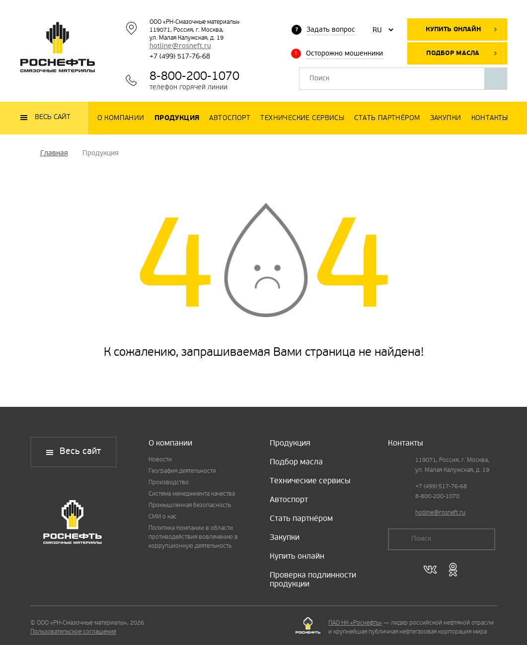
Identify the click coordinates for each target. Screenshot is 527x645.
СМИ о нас (163, 517)
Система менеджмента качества (192, 494)
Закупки (285, 538)
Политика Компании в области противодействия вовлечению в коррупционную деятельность (193, 537)
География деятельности (182, 471)
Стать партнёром (301, 519)
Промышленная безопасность (190, 506)
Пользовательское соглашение (73, 632)
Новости (160, 460)
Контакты (405, 444)
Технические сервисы (310, 481)
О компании (170, 444)
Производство (169, 483)
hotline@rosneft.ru (180, 46)
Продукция (290, 444)
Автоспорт (289, 500)
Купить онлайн (453, 29)
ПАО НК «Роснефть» (355, 623)
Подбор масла (452, 53)
